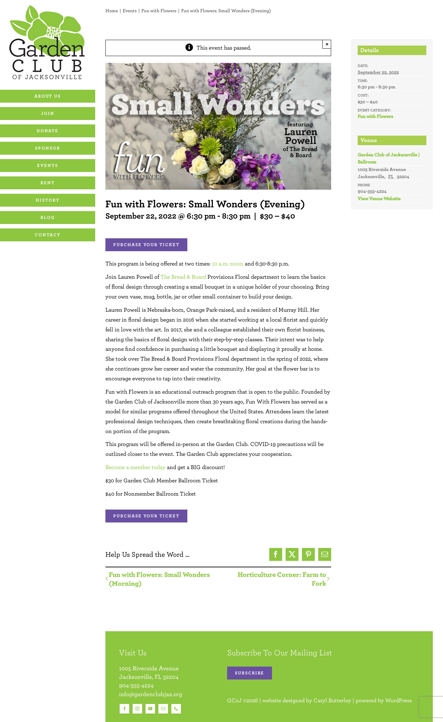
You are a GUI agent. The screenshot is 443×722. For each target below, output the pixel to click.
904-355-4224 (136, 685)
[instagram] (137, 709)
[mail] (163, 709)
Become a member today (135, 467)
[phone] (176, 709)
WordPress (398, 700)
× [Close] (327, 44)
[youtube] (150, 709)
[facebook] (124, 709)
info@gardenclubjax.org (150, 694)
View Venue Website (379, 198)
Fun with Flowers (375, 116)
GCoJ (234, 700)
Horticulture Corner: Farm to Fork (282, 578)
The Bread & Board (183, 276)
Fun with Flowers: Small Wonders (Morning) (159, 578)
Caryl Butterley (332, 700)
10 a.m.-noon (227, 263)
